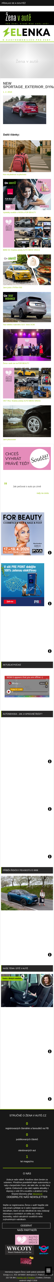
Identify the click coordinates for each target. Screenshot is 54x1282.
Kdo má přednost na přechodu (14, 175)
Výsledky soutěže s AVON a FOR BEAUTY (19, 212)
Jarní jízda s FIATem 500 (12, 288)
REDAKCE (37, 1194)
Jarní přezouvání (9, 440)
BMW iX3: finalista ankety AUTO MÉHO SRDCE (21, 250)
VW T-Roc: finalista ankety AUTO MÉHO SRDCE (22, 401)
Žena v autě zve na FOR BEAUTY (16, 363)
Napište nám (22, 1278)
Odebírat (26, 1225)
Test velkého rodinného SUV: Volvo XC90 (19, 325)
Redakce (31, 1278)
